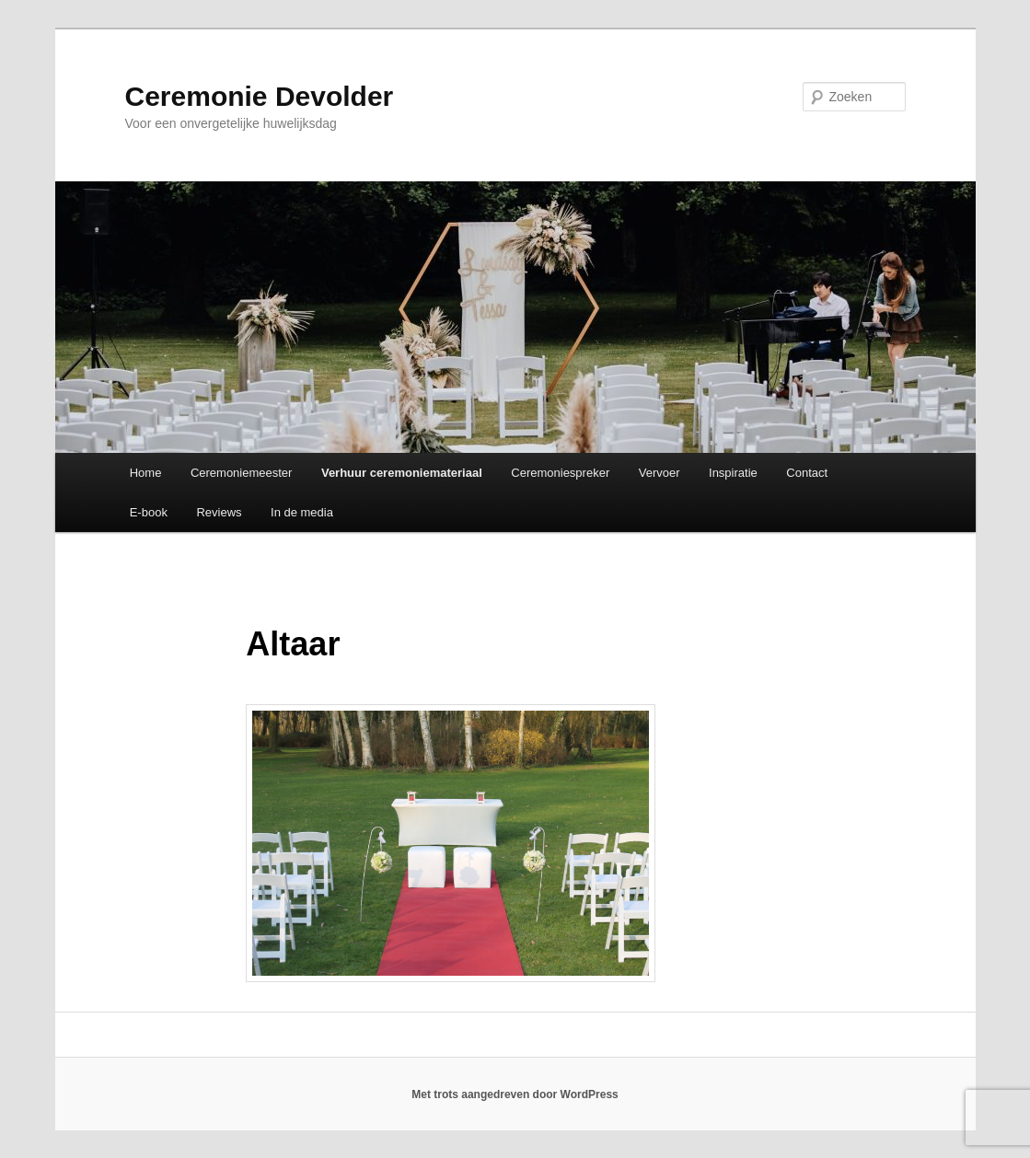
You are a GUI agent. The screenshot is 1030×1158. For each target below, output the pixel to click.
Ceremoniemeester (242, 473)
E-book (149, 512)
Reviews (218, 512)
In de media (302, 512)
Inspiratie (733, 473)
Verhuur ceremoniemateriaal (401, 473)
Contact (806, 473)
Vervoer (659, 473)
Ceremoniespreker (560, 473)
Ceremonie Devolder (259, 96)
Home (146, 473)
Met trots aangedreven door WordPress (515, 1094)
